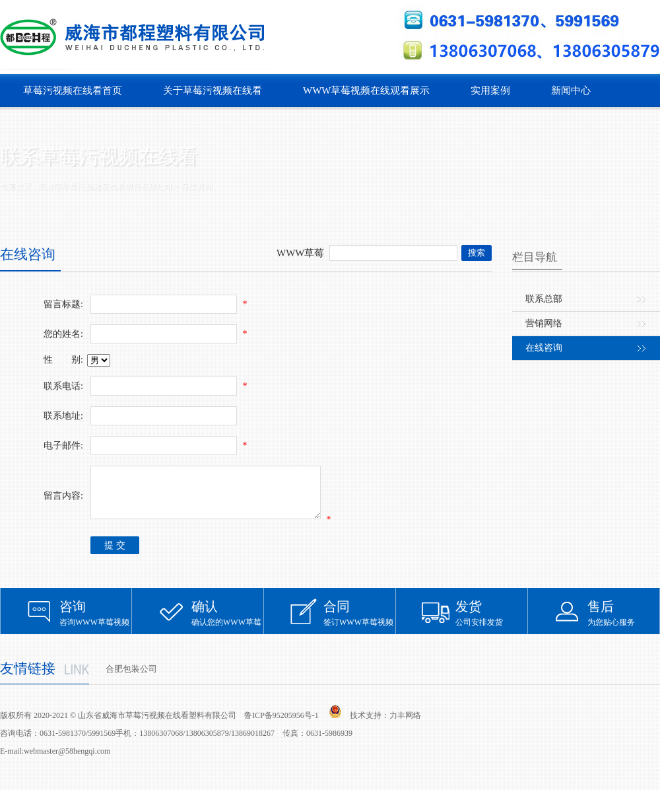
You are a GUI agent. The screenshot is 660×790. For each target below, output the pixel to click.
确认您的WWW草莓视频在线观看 (227, 626)
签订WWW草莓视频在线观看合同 (359, 626)
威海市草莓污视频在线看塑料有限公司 (105, 186)
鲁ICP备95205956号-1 (281, 725)
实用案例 (490, 90)
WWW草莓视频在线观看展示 (366, 90)
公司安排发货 (491, 622)
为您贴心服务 (623, 622)
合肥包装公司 (131, 679)
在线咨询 (543, 348)
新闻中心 (571, 90)
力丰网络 (405, 725)
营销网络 (543, 323)
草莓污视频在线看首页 (72, 90)
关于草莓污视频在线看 (212, 90)
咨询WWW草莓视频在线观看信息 (95, 626)
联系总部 (543, 299)
